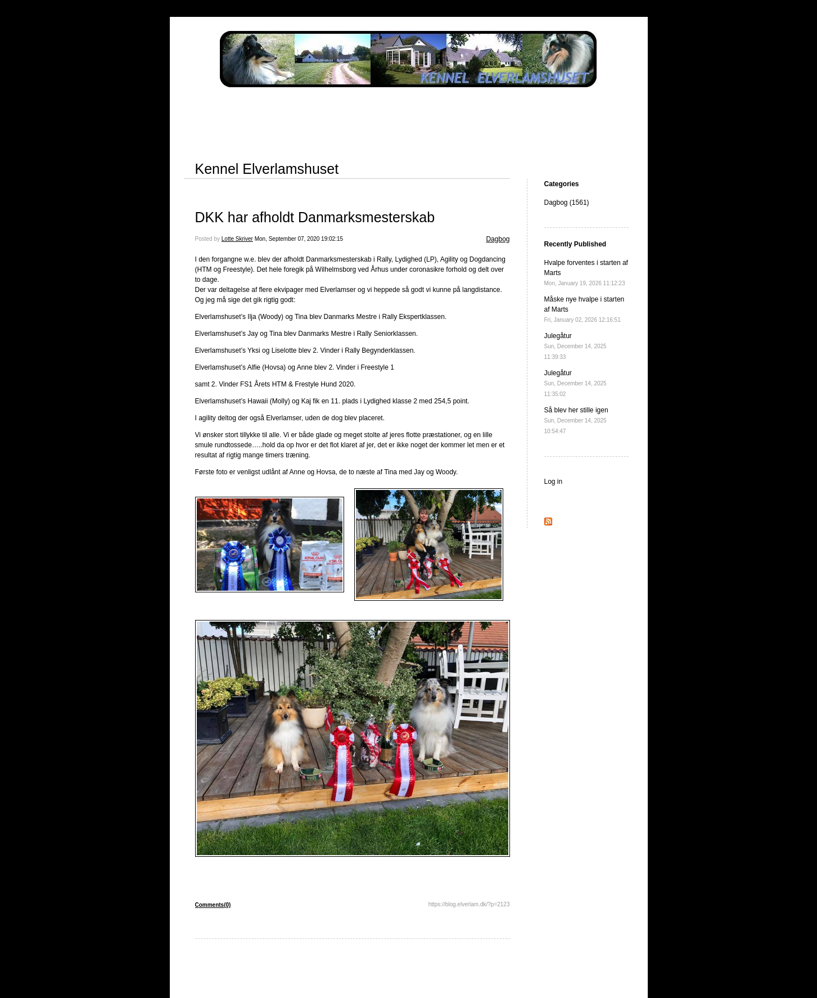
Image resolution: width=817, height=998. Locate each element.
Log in (553, 481)
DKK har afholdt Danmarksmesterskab (315, 217)
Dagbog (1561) (566, 202)
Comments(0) (213, 905)
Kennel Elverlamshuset (267, 169)
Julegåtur (575, 346)
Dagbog (497, 239)
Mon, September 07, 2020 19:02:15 (299, 239)
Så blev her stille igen (576, 420)
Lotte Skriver (237, 239)
